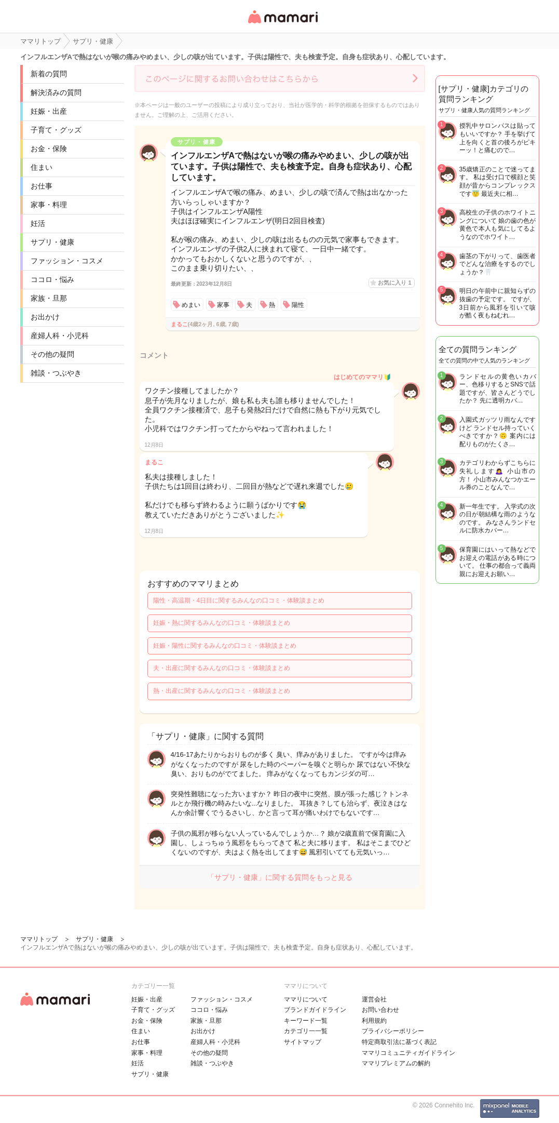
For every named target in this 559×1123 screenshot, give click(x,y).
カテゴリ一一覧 (306, 1031)
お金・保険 (49, 148)
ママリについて (306, 999)
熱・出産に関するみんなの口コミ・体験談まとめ (221, 690)
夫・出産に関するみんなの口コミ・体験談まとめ (221, 668)
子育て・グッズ (56, 130)
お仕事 (41, 186)
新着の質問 (49, 74)
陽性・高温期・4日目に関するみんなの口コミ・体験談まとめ (239, 600)
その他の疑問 (52, 354)
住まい (41, 167)
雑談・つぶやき (56, 373)
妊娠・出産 (49, 111)
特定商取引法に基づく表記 (399, 1042)
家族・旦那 (49, 298)
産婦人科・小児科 (60, 335)
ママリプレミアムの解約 (396, 1063)
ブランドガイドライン (315, 1009)
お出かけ (45, 317)
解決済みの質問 (56, 92)
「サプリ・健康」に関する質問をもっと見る (279, 877)
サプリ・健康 (52, 242)
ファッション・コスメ (67, 261)
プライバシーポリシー (393, 1031)
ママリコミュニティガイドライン (408, 1053)
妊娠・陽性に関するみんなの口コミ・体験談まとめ (224, 645)
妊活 (38, 223)
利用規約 (374, 1020)
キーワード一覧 (306, 1020)
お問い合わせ (380, 1009)
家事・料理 (49, 204)
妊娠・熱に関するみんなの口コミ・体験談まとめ (221, 622)
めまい (191, 305)
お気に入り (394, 282)
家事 (223, 305)
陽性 (298, 305)
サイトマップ (302, 1042)
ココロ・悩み (52, 279)
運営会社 (374, 999)
